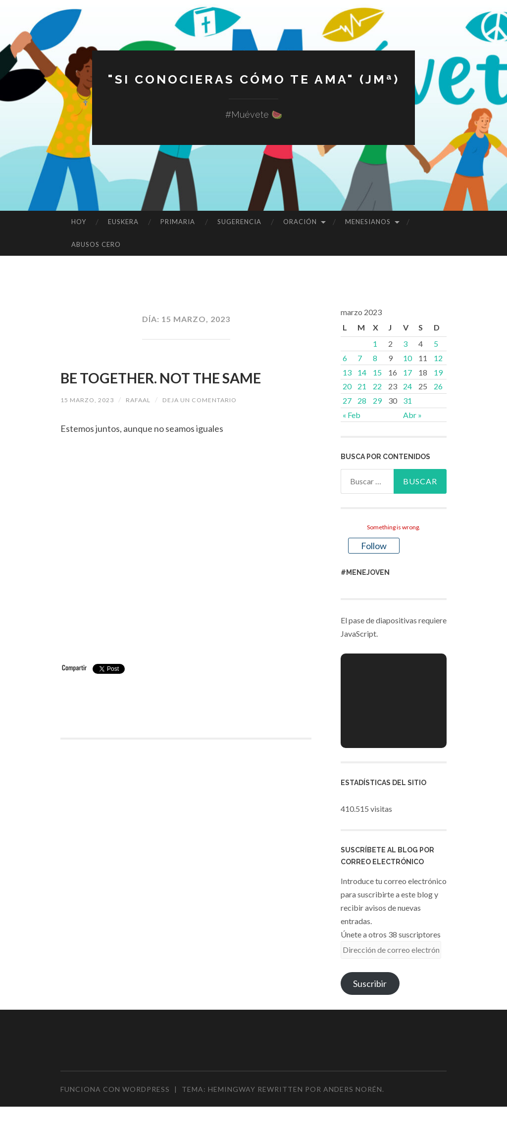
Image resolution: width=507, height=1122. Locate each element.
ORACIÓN (300, 222)
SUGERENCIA (239, 222)
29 (377, 400)
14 (361, 372)
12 (438, 358)
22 (377, 386)
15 (377, 372)
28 (361, 400)
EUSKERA (123, 222)
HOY (78, 222)
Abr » (412, 415)
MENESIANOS (368, 222)
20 (347, 386)
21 (361, 386)
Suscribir (370, 983)
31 (407, 400)
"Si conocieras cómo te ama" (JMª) (253, 78)
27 (347, 400)
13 (347, 372)
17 (407, 372)
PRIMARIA (177, 222)
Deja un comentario (217, 426)
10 (407, 358)
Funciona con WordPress (115, 1089)
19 (438, 372)
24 (407, 386)
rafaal (147, 426)
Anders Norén (352, 1089)
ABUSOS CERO (96, 244)
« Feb (351, 415)
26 (438, 386)
